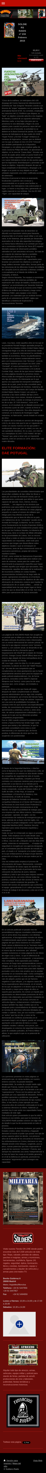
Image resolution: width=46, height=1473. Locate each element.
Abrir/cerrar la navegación (23, 3)
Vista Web (37, 1460)
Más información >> (22, 58)
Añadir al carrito (36, 60)
